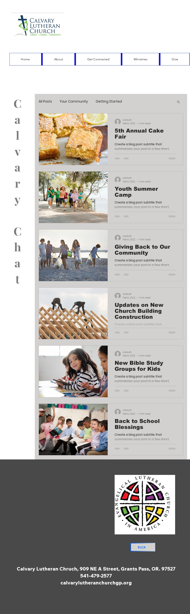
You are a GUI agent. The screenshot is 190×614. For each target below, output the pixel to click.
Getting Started (109, 101)
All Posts (45, 101)
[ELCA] (142, 547)
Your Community (74, 101)
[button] (178, 102)
